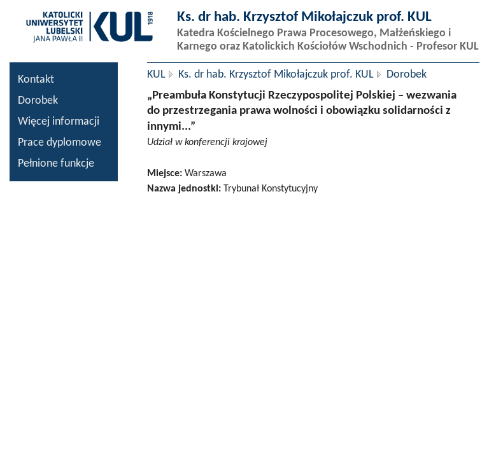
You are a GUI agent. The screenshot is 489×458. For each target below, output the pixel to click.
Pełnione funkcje (56, 163)
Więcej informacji (58, 121)
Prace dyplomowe (59, 142)
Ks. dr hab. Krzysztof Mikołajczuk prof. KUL (276, 74)
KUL (156, 74)
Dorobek (38, 100)
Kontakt (36, 79)
